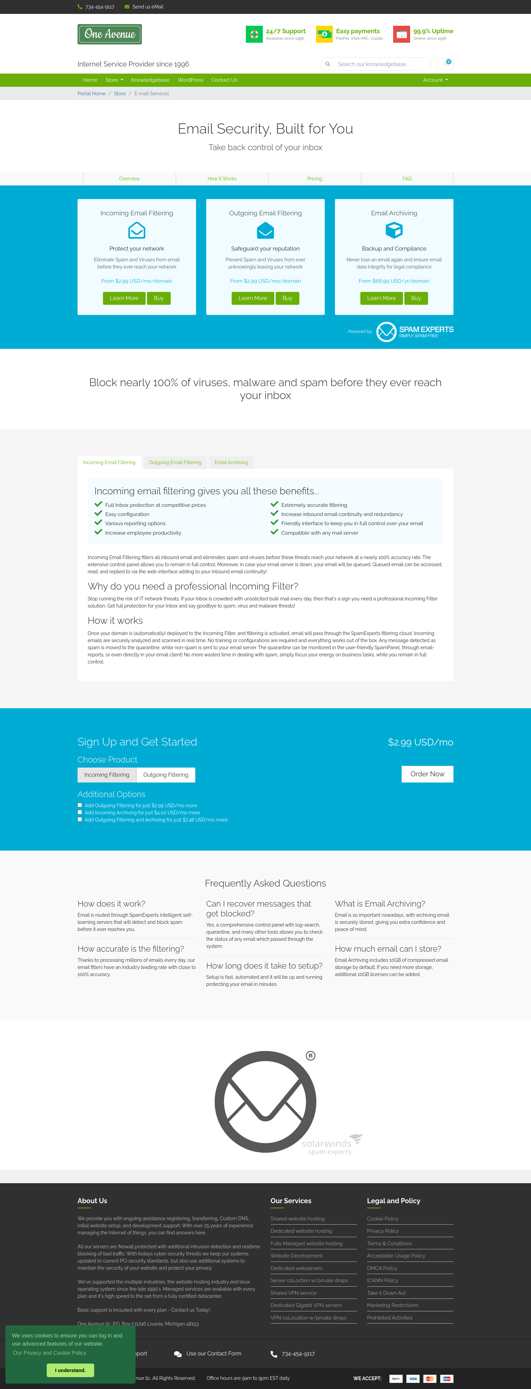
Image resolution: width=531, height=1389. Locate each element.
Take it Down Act (386, 1293)
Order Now (427, 774)
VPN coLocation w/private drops (308, 1318)
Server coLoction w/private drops (309, 1280)
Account (433, 80)
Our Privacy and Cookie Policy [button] (49, 1353)
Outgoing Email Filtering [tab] (175, 462)
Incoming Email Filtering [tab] (109, 462)
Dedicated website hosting (301, 1231)
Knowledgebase (150, 80)
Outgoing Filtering (165, 775)
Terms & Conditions (389, 1244)
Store (112, 80)
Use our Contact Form (214, 1353)
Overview (129, 178)
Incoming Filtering (106, 775)
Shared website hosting (298, 1219)
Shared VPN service (294, 1293)
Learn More (124, 298)
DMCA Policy (382, 1268)
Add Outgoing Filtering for (137, 805)
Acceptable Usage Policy (396, 1256)
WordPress (191, 80)
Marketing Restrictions (392, 1305)
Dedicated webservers (296, 1268)
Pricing (314, 178)
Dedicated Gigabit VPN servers (306, 1305)
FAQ (407, 178)
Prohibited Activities (389, 1318)
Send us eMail (144, 6)
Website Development (297, 1256)
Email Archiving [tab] (231, 462)
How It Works (222, 178)
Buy (159, 298)
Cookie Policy (383, 1219)
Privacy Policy (383, 1231)
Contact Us (224, 80)
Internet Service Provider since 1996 (133, 64)
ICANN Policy (382, 1280)
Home (90, 80)
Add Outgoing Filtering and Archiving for (153, 819)
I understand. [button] (70, 1370)
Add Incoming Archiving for (139, 812)
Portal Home (92, 93)
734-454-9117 (96, 6)
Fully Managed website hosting (307, 1244)
